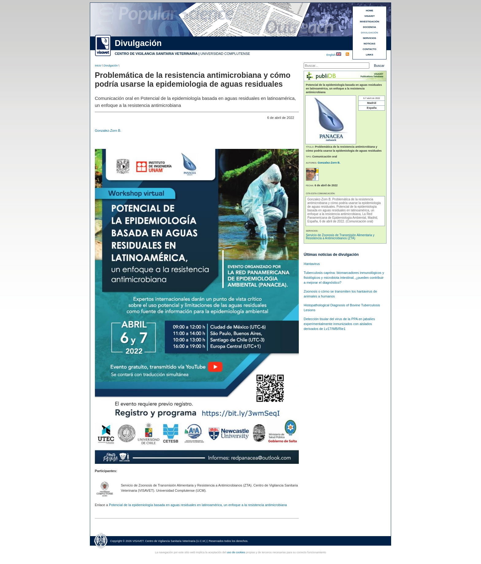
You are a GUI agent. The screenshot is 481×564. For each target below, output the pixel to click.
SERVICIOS (369, 38)
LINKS (369, 54)
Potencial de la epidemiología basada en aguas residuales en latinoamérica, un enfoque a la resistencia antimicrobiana (198, 505)
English (331, 54)
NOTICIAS (369, 43)
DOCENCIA (369, 27)
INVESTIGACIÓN (369, 21)
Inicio (98, 65)
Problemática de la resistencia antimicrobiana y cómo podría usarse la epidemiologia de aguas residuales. (344, 203)
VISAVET (369, 16)
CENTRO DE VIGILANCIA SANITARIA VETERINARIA (156, 53)
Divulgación (111, 65)
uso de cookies (236, 552)
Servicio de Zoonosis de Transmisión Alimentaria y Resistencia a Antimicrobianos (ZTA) (340, 236)
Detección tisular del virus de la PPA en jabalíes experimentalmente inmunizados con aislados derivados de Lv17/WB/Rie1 (339, 324)
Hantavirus (312, 264)
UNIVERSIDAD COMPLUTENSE (225, 53)
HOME (369, 10)
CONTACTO (369, 49)
